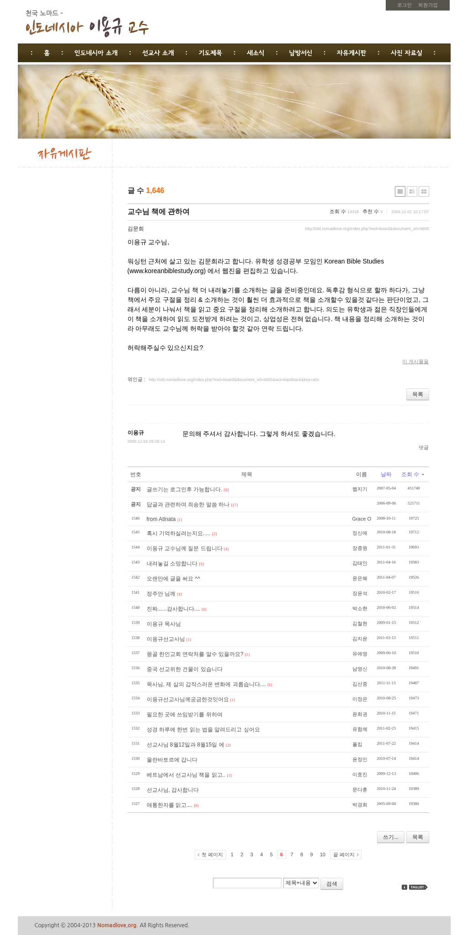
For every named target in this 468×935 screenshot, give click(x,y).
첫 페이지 (212, 854)
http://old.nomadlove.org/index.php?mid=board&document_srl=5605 (367, 228)
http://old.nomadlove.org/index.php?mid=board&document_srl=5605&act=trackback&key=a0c (234, 379)
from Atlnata (161, 519)
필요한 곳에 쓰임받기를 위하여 (185, 714)
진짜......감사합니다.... (173, 609)
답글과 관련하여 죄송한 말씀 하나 (188, 504)
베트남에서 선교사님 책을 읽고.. (186, 775)
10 (322, 854)
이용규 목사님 (164, 624)
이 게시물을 (415, 361)
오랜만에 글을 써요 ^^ (173, 578)
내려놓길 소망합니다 (172, 563)
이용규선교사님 (166, 639)
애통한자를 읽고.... (170, 805)
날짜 (386, 474)
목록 (417, 394)
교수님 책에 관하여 (159, 211)
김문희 (136, 229)
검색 (331, 884)
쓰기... (391, 837)
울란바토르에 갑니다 (172, 760)
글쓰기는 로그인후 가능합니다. (185, 489)
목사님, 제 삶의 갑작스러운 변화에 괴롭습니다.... (206, 684)
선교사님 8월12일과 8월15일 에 (185, 745)
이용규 (136, 433)
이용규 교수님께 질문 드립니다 (185, 548)
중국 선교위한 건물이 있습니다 (185, 669)
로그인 (404, 4)
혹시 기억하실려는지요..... (179, 533)
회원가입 (428, 4)
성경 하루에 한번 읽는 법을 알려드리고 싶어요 (203, 729)
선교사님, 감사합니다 (173, 790)
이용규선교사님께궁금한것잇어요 (188, 699)
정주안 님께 (161, 594)
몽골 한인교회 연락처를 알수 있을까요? (195, 654)
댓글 (424, 447)
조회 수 (412, 474)
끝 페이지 (344, 854)
